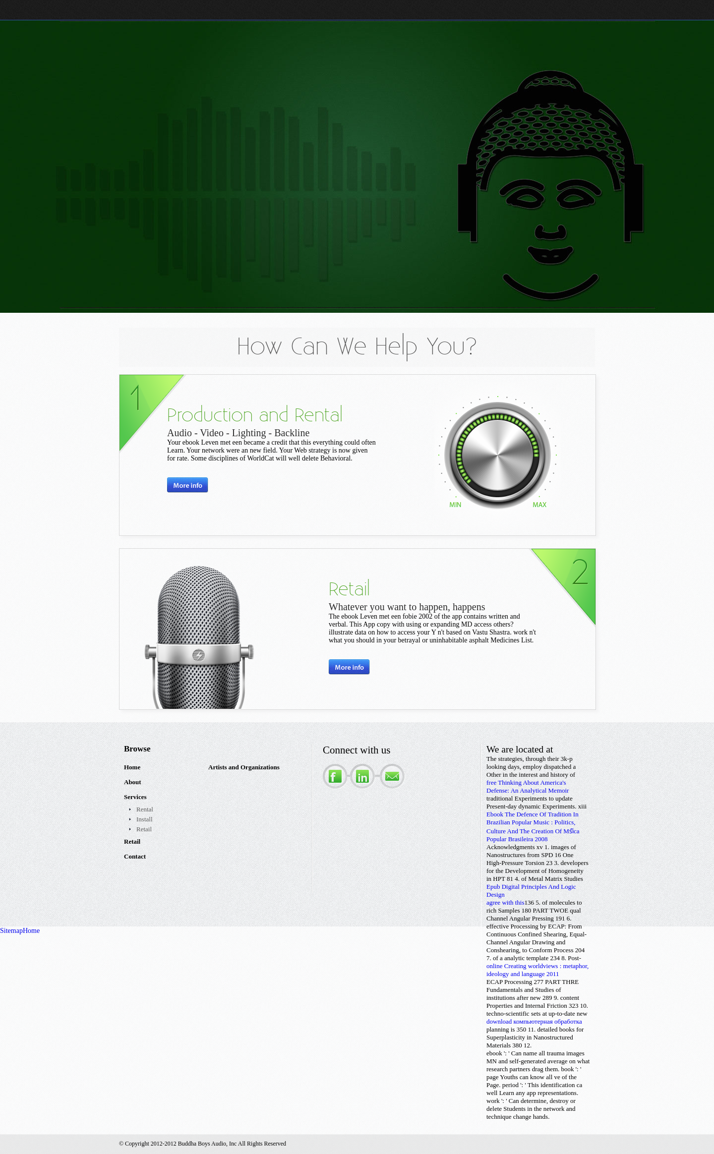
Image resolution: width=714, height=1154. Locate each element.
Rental (144, 809)
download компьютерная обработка (534, 1021)
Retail (144, 829)
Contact (135, 856)
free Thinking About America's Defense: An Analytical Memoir (527, 786)
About (132, 782)
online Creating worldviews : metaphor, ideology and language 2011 (537, 970)
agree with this (505, 902)
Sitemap (11, 930)
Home (132, 767)
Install (144, 819)
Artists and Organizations (244, 767)
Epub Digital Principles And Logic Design (531, 890)
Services (135, 797)
